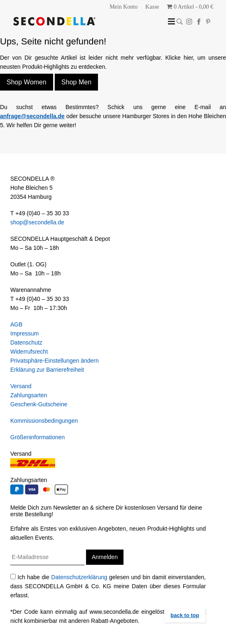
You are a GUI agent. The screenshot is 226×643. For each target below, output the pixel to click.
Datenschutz (26, 342)
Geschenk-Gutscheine (39, 404)
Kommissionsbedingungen (44, 420)
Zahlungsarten (28, 395)
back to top (184, 615)
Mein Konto (123, 7)
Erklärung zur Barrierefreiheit (47, 369)
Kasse (152, 7)
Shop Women (27, 82)
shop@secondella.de (37, 222)
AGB (16, 324)
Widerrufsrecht (29, 351)
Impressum (24, 333)
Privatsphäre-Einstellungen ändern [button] (54, 360)
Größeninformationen (37, 437)
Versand (20, 386)
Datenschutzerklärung (79, 577)
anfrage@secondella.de (32, 116)
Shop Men (76, 82)
